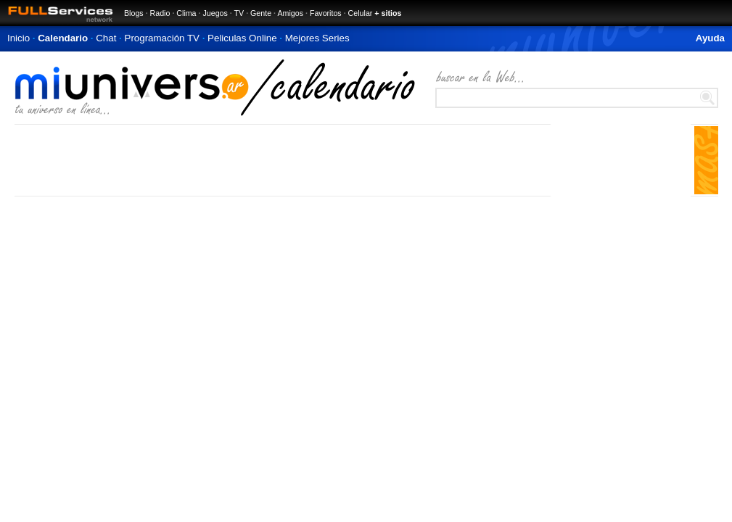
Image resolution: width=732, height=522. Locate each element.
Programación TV (162, 38)
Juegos (214, 13)
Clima (186, 13)
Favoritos (326, 13)
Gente (260, 13)
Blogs (134, 13)
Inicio (18, 38)
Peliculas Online (242, 38)
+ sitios (387, 13)
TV (239, 13)
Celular (360, 13)
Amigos (290, 13)
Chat (106, 38)
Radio (160, 13)
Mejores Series (317, 38)
